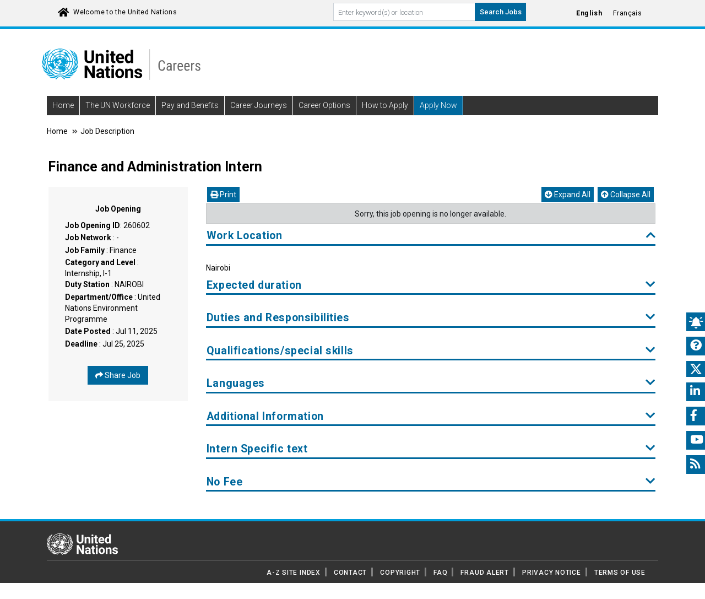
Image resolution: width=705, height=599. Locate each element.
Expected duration (431, 285)
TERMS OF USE (620, 572)
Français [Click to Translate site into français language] (627, 13)
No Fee (431, 482)
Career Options (324, 105)
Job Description (107, 131)
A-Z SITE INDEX (294, 572)
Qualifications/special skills (431, 350)
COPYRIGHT (400, 572)
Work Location (431, 235)
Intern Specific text (431, 448)
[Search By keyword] (404, 12)
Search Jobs (501, 12)
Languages (431, 383)
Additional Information (431, 416)
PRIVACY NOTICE (551, 572)
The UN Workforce (117, 105)
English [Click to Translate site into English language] (589, 13)
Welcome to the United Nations (125, 12)
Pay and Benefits (190, 105)
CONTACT (350, 572)
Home (63, 105)
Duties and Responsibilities (431, 317)
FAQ (440, 572)
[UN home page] (82, 543)
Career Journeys (258, 105)
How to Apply (385, 105)
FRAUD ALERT (484, 572)
